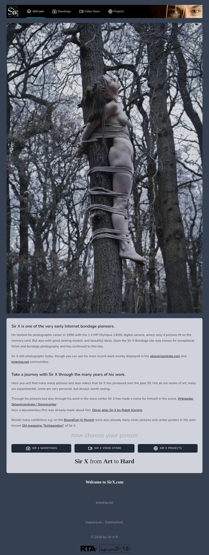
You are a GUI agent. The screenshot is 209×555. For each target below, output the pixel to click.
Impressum (94, 522)
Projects (116, 11)
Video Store (89, 11)
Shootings (61, 11)
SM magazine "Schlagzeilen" (43, 425)
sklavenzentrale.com (165, 356)
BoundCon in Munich (79, 420)
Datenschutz (114, 522)
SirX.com (35, 11)
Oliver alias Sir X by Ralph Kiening (117, 410)
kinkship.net (20, 362)
